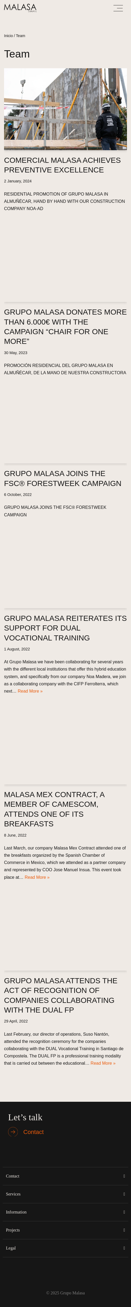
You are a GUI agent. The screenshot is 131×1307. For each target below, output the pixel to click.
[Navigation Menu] (118, 8)
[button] (65, 1176)
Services (13, 1194)
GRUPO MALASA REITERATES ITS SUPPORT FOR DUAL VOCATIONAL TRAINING (65, 628)
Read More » (30, 691)
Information (16, 1212)
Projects (13, 1230)
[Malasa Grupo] (21, 8)
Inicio (8, 36)
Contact (12, 1176)
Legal (11, 1248)
